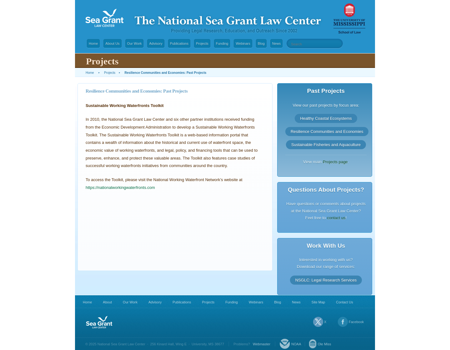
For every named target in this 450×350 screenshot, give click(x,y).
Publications (179, 43)
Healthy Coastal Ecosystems (326, 118)
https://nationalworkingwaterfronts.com (120, 187)
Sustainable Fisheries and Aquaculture (326, 144)
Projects (202, 43)
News (276, 43)
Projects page (335, 162)
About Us (112, 43)
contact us (336, 218)
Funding (222, 43)
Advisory (155, 43)
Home (93, 43)
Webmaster (261, 344)
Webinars (243, 43)
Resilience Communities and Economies (327, 131)
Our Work (134, 43)
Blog (261, 43)
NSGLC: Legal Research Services (326, 279)
